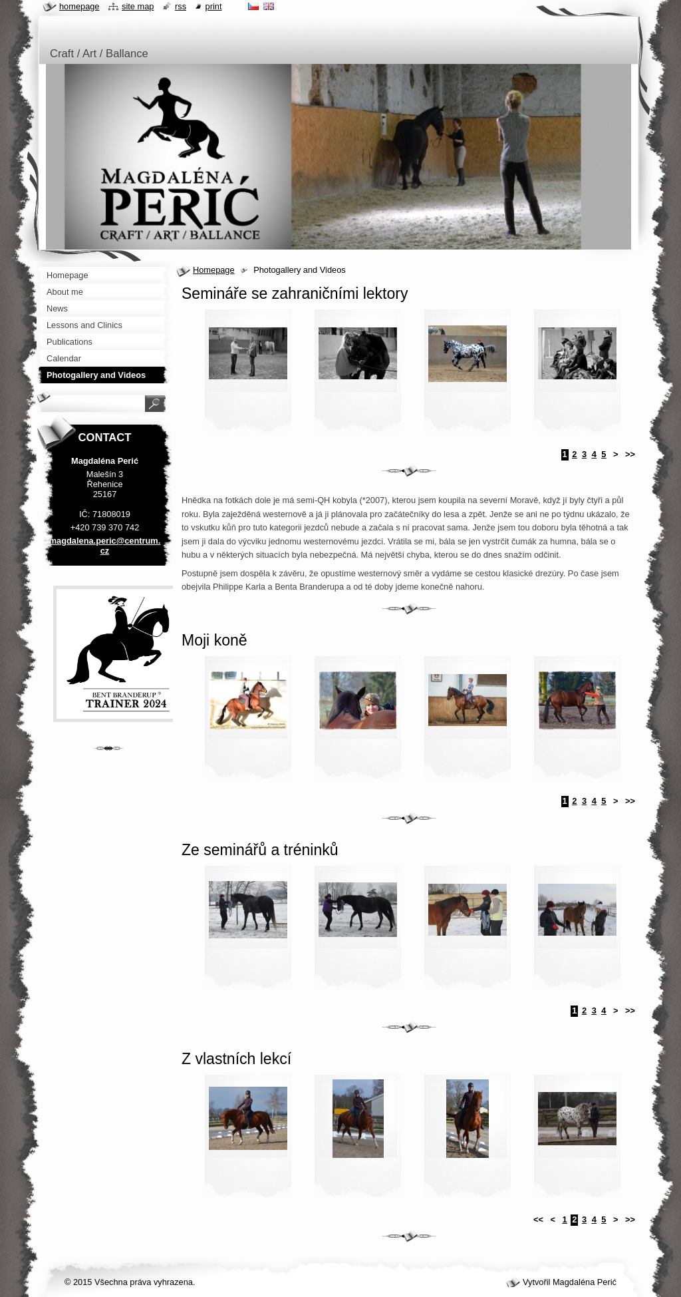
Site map (138, 6)
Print (213, 6)
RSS (180, 6)
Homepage (214, 270)
